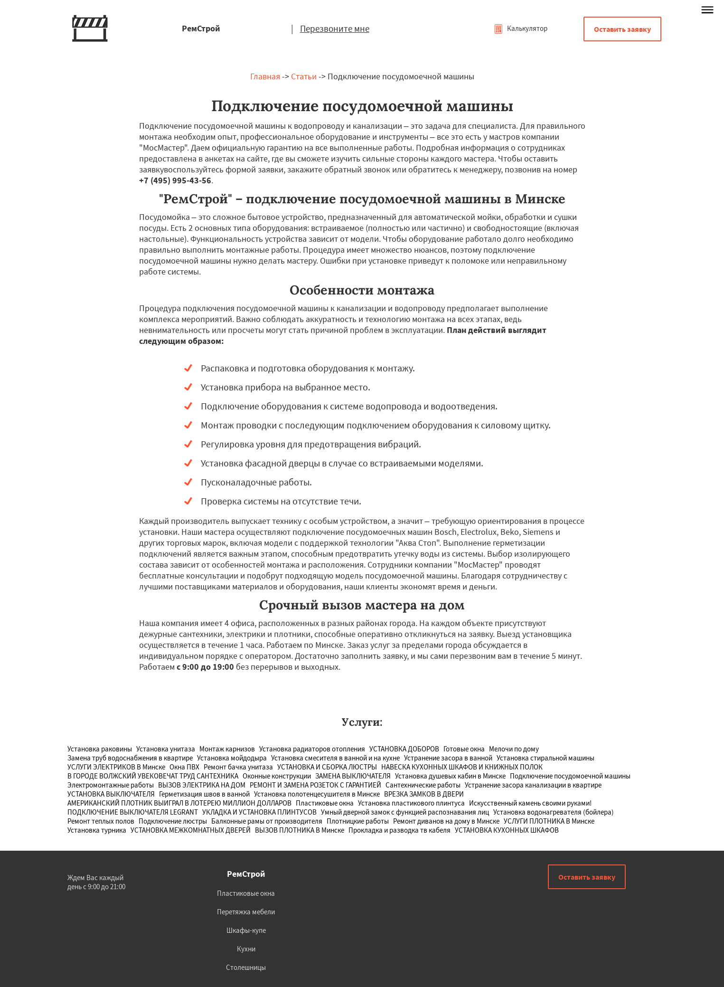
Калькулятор (520, 28)
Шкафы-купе (246, 930)
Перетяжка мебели (246, 911)
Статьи (304, 76)
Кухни (246, 948)
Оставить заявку (622, 29)
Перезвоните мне (334, 28)
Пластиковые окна (246, 893)
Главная (265, 76)
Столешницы (246, 967)
